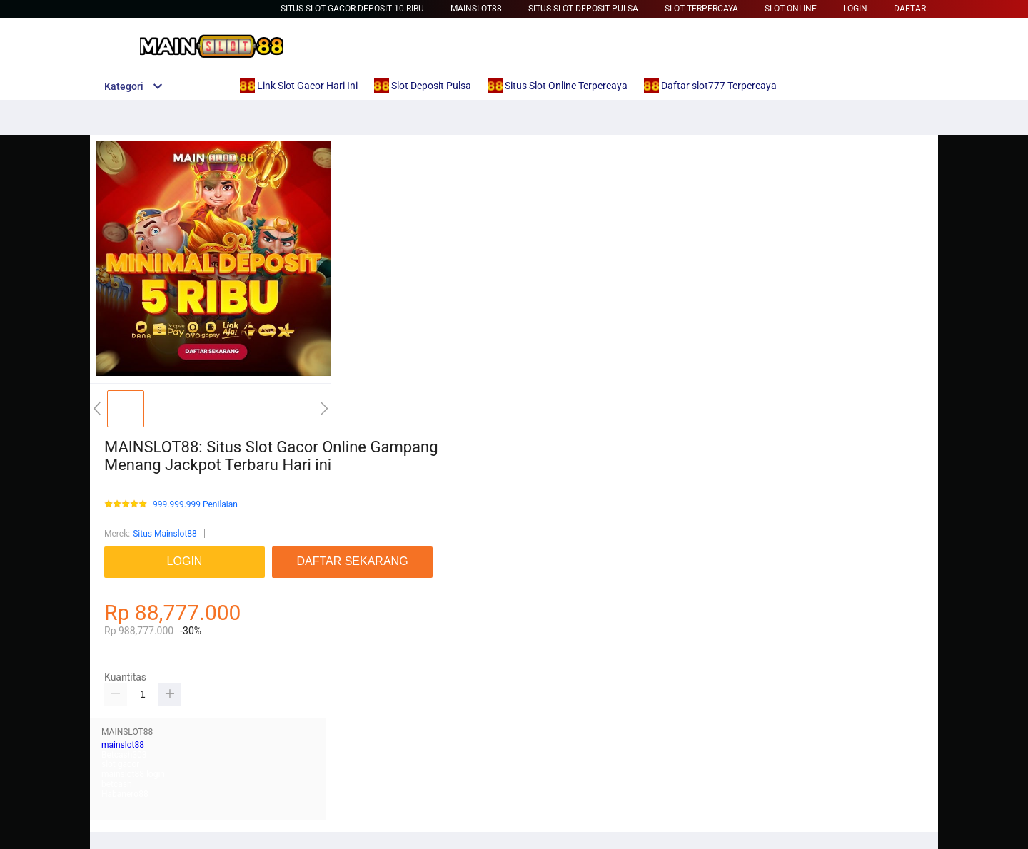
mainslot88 (122, 745)
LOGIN (855, 9)
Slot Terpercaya (701, 9)
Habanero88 (124, 794)
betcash (116, 784)
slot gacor (120, 764)
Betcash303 (124, 755)
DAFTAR (910, 9)
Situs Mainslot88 (165, 534)
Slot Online (791, 9)
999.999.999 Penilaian (195, 504)
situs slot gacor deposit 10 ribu (352, 9)
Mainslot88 (476, 9)
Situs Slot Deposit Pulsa (583, 9)
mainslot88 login (133, 774)
